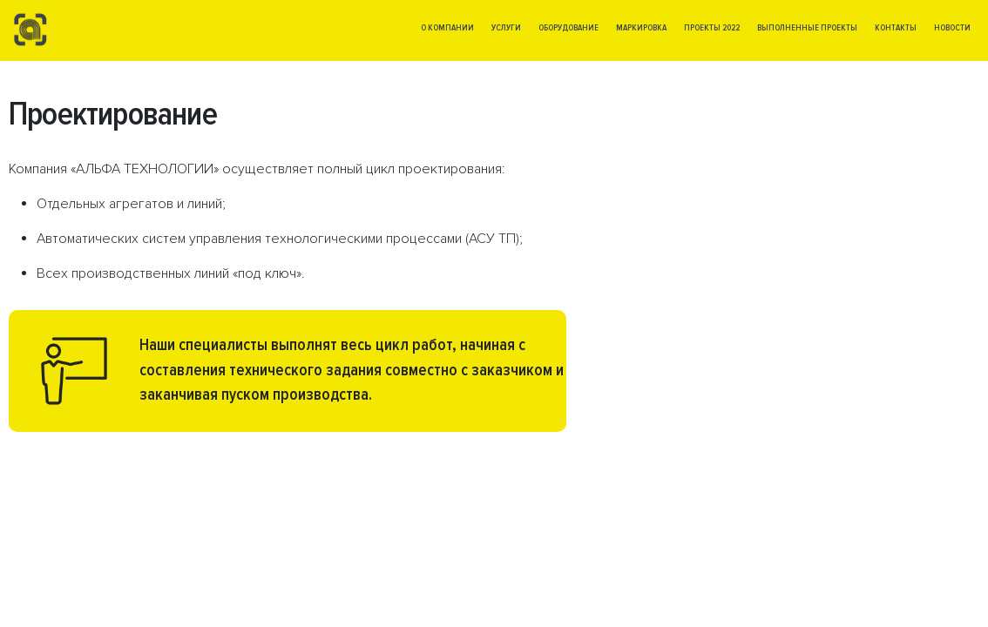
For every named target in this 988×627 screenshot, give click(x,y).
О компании (447, 28)
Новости (952, 28)
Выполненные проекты (807, 28)
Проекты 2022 (712, 28)
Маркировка (641, 28)
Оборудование (568, 28)
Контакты (896, 28)
